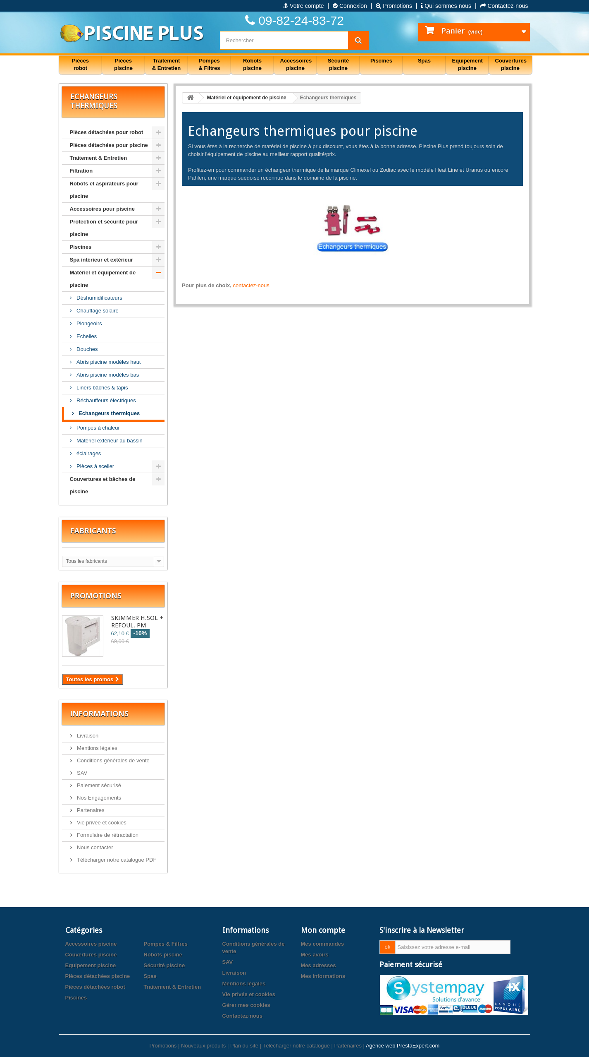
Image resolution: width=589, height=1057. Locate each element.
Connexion (350, 5)
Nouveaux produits (203, 1046)
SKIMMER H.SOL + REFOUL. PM (137, 621)
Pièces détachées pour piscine (109, 145)
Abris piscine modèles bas (107, 375)
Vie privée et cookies (101, 822)
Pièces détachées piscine (97, 976)
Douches (86, 349)
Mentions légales (96, 748)
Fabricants (93, 531)
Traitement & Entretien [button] (166, 64)
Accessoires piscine (91, 944)
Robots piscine (163, 954)
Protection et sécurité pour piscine (104, 228)
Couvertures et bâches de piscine (103, 485)
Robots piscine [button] (252, 64)
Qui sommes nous (446, 5)
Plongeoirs (88, 323)
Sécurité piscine (164, 965)
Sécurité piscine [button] (338, 64)
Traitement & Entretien (98, 158)
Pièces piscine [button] (123, 64)
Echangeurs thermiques (108, 413)
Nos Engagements (99, 798)
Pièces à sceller (94, 466)
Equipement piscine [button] (467, 64)
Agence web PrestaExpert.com (402, 1046)
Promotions (394, 5)
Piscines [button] (381, 61)
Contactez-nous (504, 5)
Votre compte (304, 5)
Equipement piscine (90, 965)
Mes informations (323, 976)
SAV (82, 773)
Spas (150, 976)
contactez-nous (251, 285)
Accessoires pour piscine (102, 209)
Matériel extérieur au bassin (109, 440)
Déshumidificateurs (98, 298)
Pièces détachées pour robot (106, 132)
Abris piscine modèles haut (108, 362)
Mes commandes (322, 944)
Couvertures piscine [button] (511, 64)
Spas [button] (424, 61)
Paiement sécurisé (99, 785)
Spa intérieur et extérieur (101, 260)
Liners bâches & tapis (101, 387)
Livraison (87, 736)
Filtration (81, 171)
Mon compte (323, 930)
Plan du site (244, 1046)
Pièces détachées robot (95, 987)
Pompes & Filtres (166, 944)
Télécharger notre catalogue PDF (116, 860)
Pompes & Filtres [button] (209, 64)
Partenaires (90, 810)
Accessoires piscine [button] (296, 64)
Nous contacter (94, 847)
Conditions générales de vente (113, 760)
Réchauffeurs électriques (105, 400)
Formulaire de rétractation (107, 835)
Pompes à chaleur (97, 428)
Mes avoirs (315, 954)
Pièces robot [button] (80, 64)
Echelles (86, 336)
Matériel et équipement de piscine (103, 278)
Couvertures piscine (91, 954)
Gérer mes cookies (246, 1005)
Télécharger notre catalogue (296, 1046)
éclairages (88, 453)
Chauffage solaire (97, 310)
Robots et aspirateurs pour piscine (104, 189)
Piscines (81, 247)
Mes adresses (318, 965)
